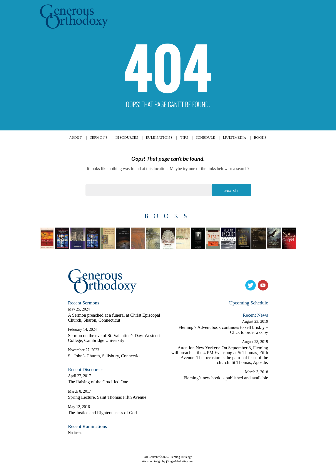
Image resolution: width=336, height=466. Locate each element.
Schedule (205, 138)
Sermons (99, 138)
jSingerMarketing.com (180, 461)
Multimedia (234, 138)
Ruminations (159, 138)
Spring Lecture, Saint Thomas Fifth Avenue (107, 397)
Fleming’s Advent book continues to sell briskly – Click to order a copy (223, 330)
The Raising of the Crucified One (98, 381)
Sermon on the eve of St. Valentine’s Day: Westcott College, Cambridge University (114, 338)
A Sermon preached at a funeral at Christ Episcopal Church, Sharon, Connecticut (114, 317)
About (75, 138)
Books (260, 138)
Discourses (126, 138)
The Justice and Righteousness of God (102, 412)
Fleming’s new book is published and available (226, 377)
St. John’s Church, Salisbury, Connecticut (105, 355)
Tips (184, 138)
